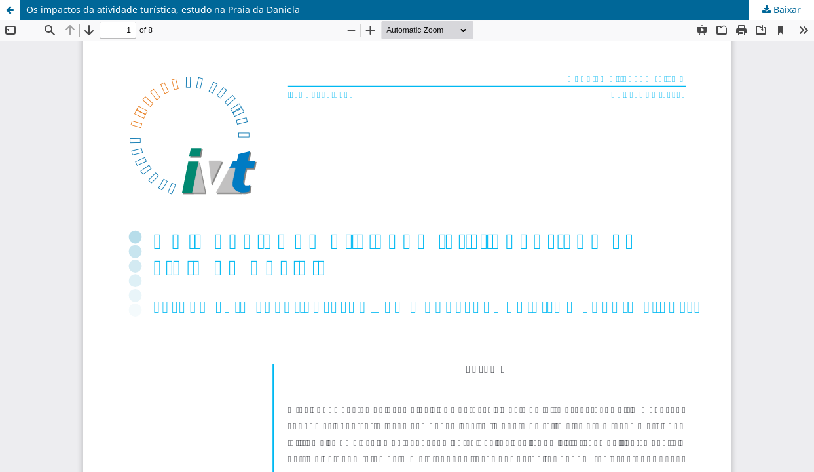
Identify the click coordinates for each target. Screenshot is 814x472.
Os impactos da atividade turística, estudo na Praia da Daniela (163, 9)
